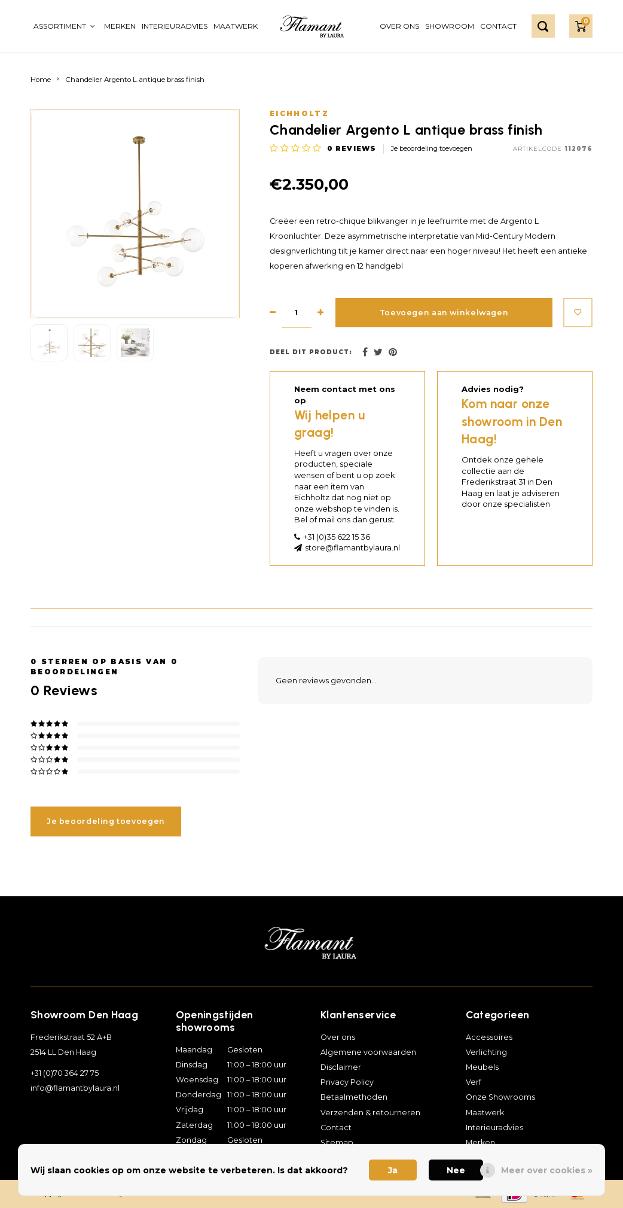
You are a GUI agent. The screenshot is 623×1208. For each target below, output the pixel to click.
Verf (473, 1082)
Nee (456, 1170)
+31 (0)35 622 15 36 (336, 536)
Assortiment (64, 26)
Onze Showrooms (500, 1097)
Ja (393, 1170)
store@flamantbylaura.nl (352, 547)
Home (40, 79)
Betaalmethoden (353, 1097)
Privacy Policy (347, 1082)
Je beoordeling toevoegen (431, 148)
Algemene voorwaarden (368, 1052)
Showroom (449, 26)
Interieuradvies (174, 26)
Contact (498, 26)
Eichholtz (299, 113)
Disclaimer (340, 1067)
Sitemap (336, 1142)
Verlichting (486, 1052)
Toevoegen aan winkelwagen (442, 312)
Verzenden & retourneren (370, 1112)
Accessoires (489, 1037)
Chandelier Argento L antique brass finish (134, 79)
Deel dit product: (311, 352)
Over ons (399, 26)
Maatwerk (235, 26)
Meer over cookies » (547, 1170)
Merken (120, 26)
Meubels (482, 1067)
